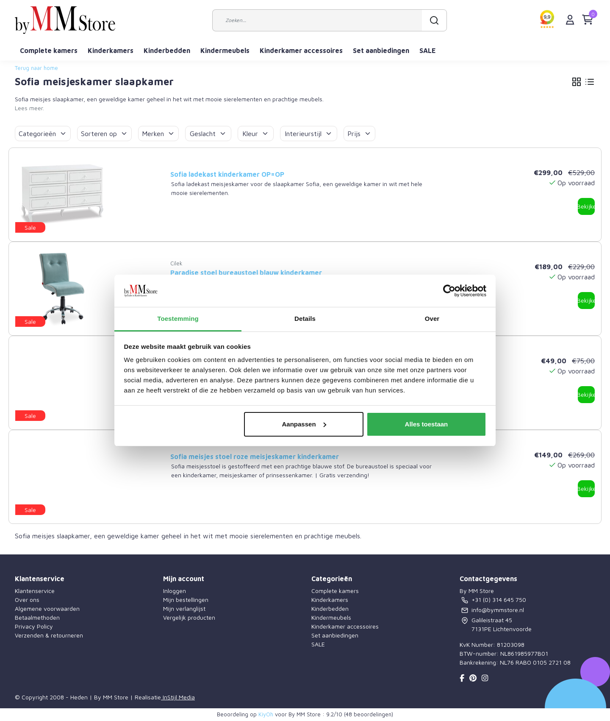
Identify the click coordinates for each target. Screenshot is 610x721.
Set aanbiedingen (381, 50)
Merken (158, 133)
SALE (427, 50)
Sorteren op (104, 133)
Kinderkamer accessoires (301, 50)
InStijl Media (178, 697)
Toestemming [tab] (178, 318)
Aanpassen (304, 424)
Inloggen (174, 590)
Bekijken (586, 206)
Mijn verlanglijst (184, 608)
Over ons (27, 599)
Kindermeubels (225, 50)
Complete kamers (49, 50)
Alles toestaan (426, 424)
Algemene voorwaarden (47, 608)
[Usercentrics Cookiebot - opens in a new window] (449, 290)
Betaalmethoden (37, 617)
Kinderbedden (167, 50)
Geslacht (208, 133)
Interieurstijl (309, 133)
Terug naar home (36, 68)
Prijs (359, 133)
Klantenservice (35, 590)
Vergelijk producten (189, 617)
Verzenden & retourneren (49, 635)
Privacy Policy (34, 626)
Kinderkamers (110, 50)
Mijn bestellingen (185, 599)
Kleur (255, 133)
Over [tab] (432, 318)
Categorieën (43, 133)
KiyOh (265, 714)
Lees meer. (29, 107)
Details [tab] (305, 318)
